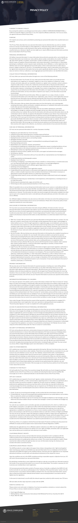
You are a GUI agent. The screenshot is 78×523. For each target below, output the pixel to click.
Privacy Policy (35, 514)
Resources (35, 512)
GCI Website (35, 511)
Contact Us (35, 515)
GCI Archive (3, 521)
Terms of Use (35, 513)
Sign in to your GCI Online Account (54, 512)
